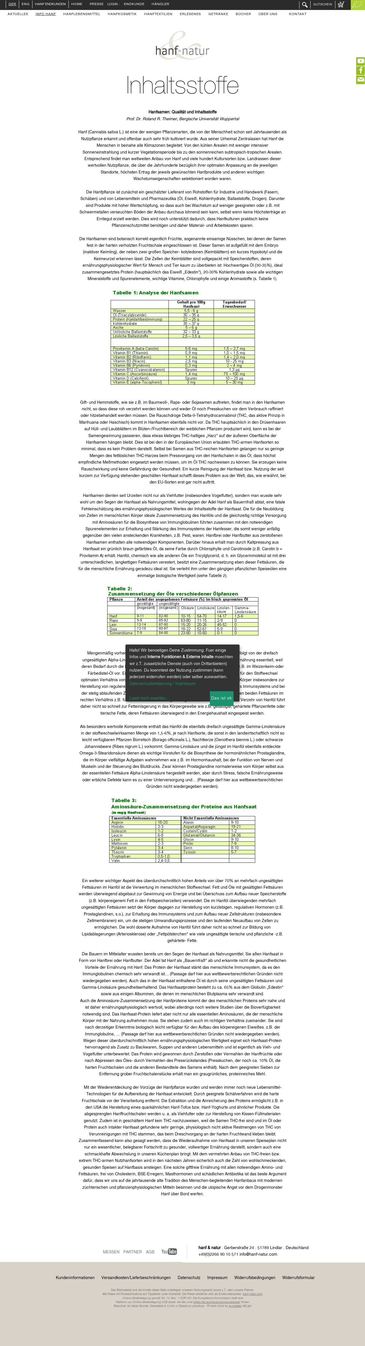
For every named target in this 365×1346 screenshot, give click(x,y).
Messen (111, 1252)
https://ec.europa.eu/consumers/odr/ (216, 1302)
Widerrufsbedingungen (254, 1278)
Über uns (268, 14)
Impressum (217, 1278)
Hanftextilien (158, 14)
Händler (160, 4)
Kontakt (298, 14)
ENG (26, 4)
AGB (150, 1252)
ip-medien (235, 1306)
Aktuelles (18, 14)
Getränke (218, 14)
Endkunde (134, 4)
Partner (132, 1252)
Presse (97, 4)
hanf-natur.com (253, 1294)
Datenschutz (189, 1278)
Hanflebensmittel (81, 14)
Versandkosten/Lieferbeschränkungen (136, 1278)
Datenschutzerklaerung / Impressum (162, 684)
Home (76, 4)
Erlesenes (190, 14)
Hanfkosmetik (122, 14)
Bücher (243, 14)
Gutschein (322, 4)
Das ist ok (221, 698)
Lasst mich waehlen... (149, 698)
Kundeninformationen (75, 1278)
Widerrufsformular (298, 1278)
